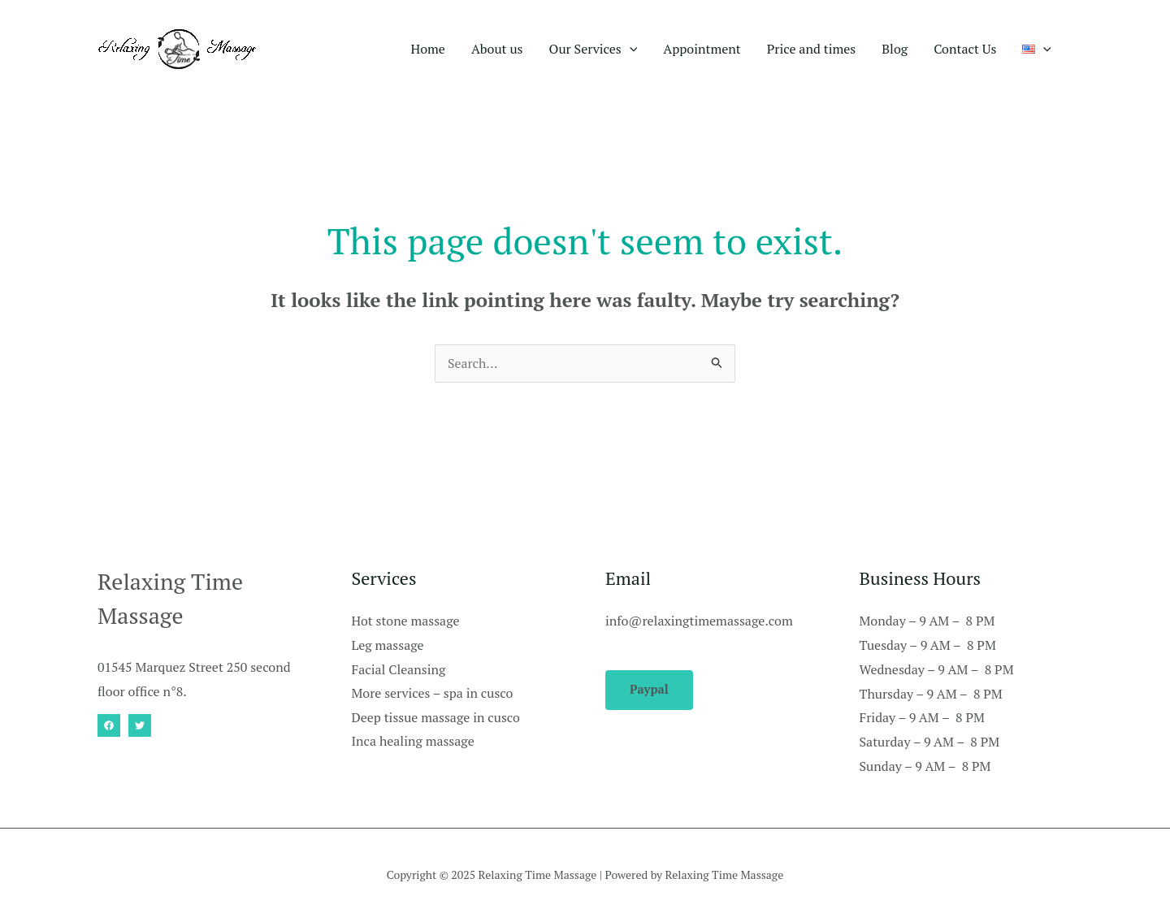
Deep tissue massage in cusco (436, 718)
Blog (895, 49)
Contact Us (965, 49)
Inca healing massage (413, 742)
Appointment (701, 49)
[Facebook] (109, 726)
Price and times (811, 49)
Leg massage (388, 646)
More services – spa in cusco (433, 694)
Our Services (593, 48)
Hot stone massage (406, 621)
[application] (630, 48)
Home (428, 49)
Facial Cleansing (399, 670)
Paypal (649, 690)
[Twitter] (139, 726)
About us (497, 49)
